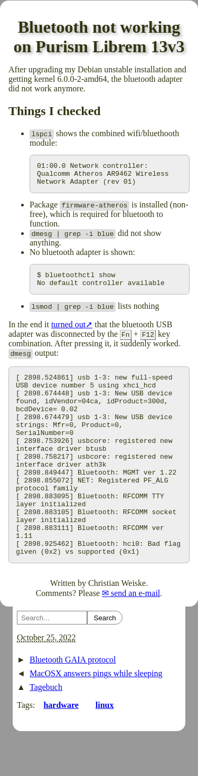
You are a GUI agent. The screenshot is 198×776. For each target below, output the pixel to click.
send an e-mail (135, 637)
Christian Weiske (117, 627)
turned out (68, 332)
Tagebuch (46, 731)
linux (105, 749)
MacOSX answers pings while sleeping (96, 717)
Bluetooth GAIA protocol (73, 703)
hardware (60, 749)
